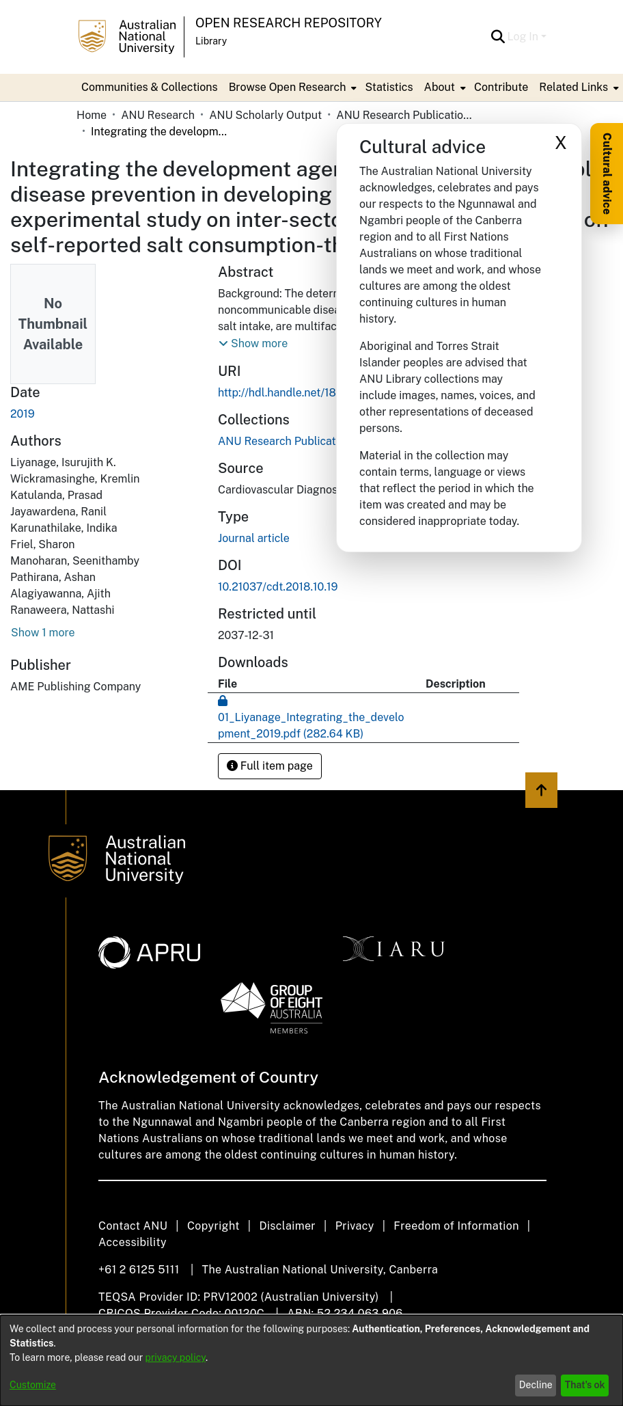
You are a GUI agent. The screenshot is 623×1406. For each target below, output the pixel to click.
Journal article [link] (254, 538)
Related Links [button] (573, 87)
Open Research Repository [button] (288, 23)
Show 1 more (43, 632)
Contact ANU (132, 1225)
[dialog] (311, 1360)
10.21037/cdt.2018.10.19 (278, 586)
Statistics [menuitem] (389, 87)
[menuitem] (291, 87)
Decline (536, 1384)
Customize (33, 1384)
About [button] (439, 87)
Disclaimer (287, 1225)
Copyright (213, 1225)
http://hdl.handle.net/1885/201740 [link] (304, 392)
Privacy (354, 1225)
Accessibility (132, 1242)
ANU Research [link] (158, 115)
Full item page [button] (270, 765)
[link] (287, 441)
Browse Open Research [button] (287, 87)
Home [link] (92, 115)
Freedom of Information (455, 1225)
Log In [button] (524, 36)
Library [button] (211, 41)
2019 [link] (22, 413)
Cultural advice (606, 174)
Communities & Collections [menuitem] (149, 87)
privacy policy (176, 1357)
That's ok (585, 1384)
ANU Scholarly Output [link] (265, 115)
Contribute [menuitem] (501, 87)
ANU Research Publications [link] (404, 115)
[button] (498, 37)
